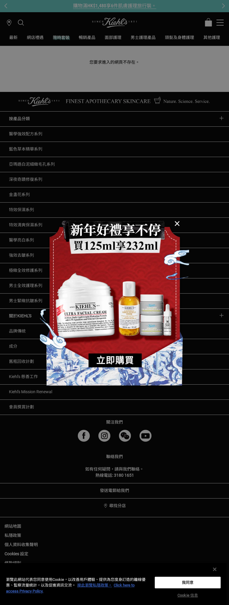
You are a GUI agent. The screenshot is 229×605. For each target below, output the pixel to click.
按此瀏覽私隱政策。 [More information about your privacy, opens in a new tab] (94, 585)
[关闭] (214, 569)
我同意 (188, 582)
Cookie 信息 (187, 595)
